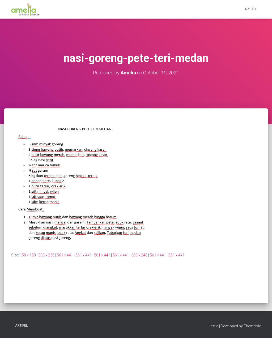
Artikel (251, 9)
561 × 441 (65, 255)
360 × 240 (139, 255)
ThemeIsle (252, 326)
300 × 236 (46, 255)
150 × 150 (28, 255)
